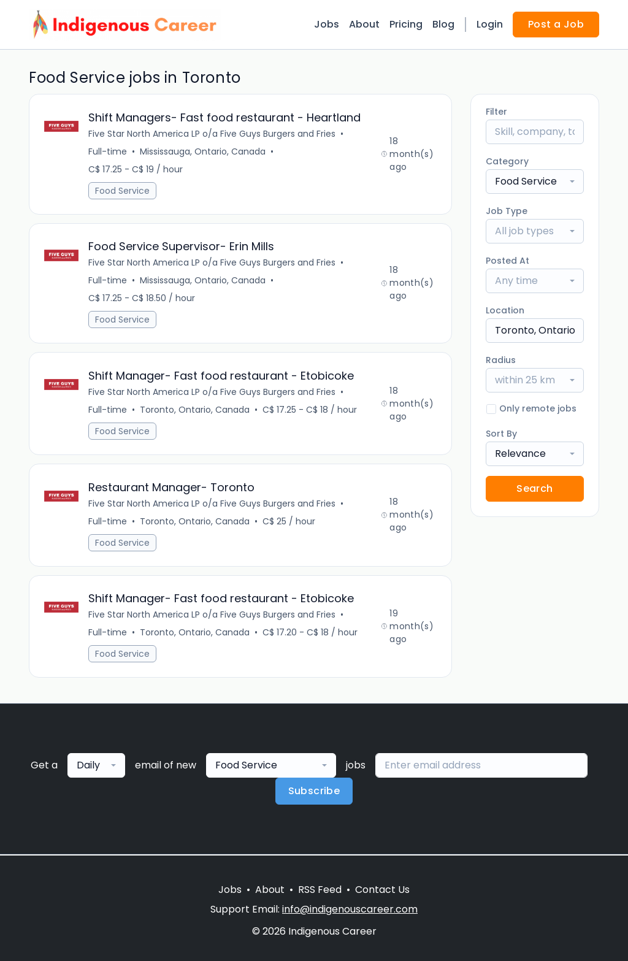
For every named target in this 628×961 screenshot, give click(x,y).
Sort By (501, 433)
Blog (443, 24)
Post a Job (556, 24)
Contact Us (382, 890)
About (364, 24)
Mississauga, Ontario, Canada (203, 151)
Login (490, 24)
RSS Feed (320, 890)
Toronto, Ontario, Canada (195, 410)
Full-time (107, 151)
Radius (501, 360)
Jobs (326, 24)
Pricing (406, 24)
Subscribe (314, 792)
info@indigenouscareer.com (350, 909)
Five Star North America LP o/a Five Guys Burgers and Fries (211, 134)
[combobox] (535, 181)
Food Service (122, 191)
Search (534, 488)
